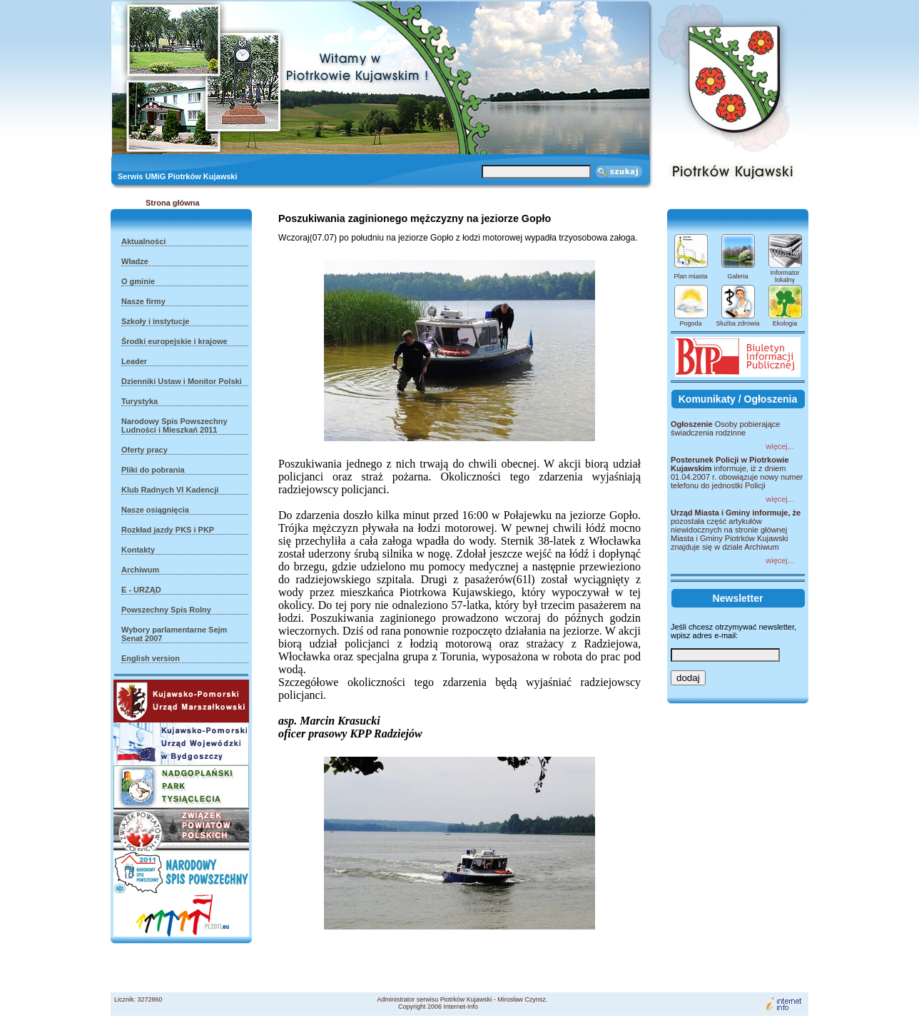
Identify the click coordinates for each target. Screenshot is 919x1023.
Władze (134, 261)
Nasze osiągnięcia (155, 509)
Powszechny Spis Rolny (166, 609)
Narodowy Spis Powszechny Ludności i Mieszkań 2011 (174, 425)
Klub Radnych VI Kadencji (169, 489)
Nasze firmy (143, 301)
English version (150, 658)
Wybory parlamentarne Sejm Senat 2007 (174, 633)
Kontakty (138, 549)
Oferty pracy (144, 449)
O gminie (138, 281)
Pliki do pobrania (153, 469)
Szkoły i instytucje (155, 321)
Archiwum (140, 569)
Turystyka (139, 401)
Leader (134, 361)
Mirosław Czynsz (521, 999)
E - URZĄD (141, 589)
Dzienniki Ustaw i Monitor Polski (181, 381)
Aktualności (143, 241)
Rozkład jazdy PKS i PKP (167, 529)
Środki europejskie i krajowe (174, 341)
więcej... (780, 446)
